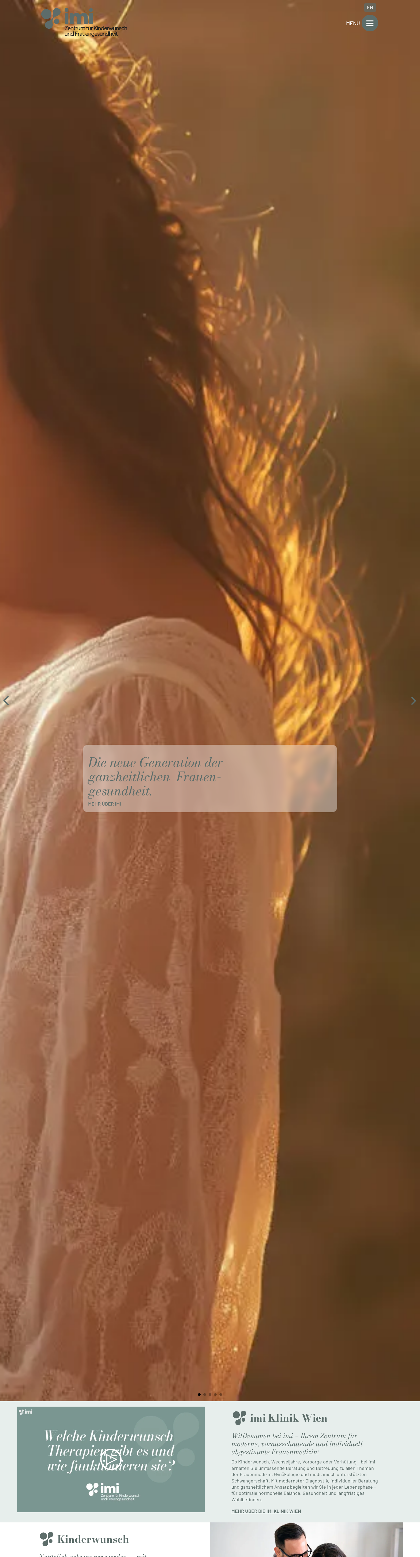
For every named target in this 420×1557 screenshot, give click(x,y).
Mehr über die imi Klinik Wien (266, 1511)
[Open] (370, 23)
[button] (111, 1459)
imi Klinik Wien (289, 1418)
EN (370, 7)
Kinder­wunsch (93, 1539)
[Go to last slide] (6, 700)
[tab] (199, 1394)
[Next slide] (413, 700)
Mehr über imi (104, 804)
